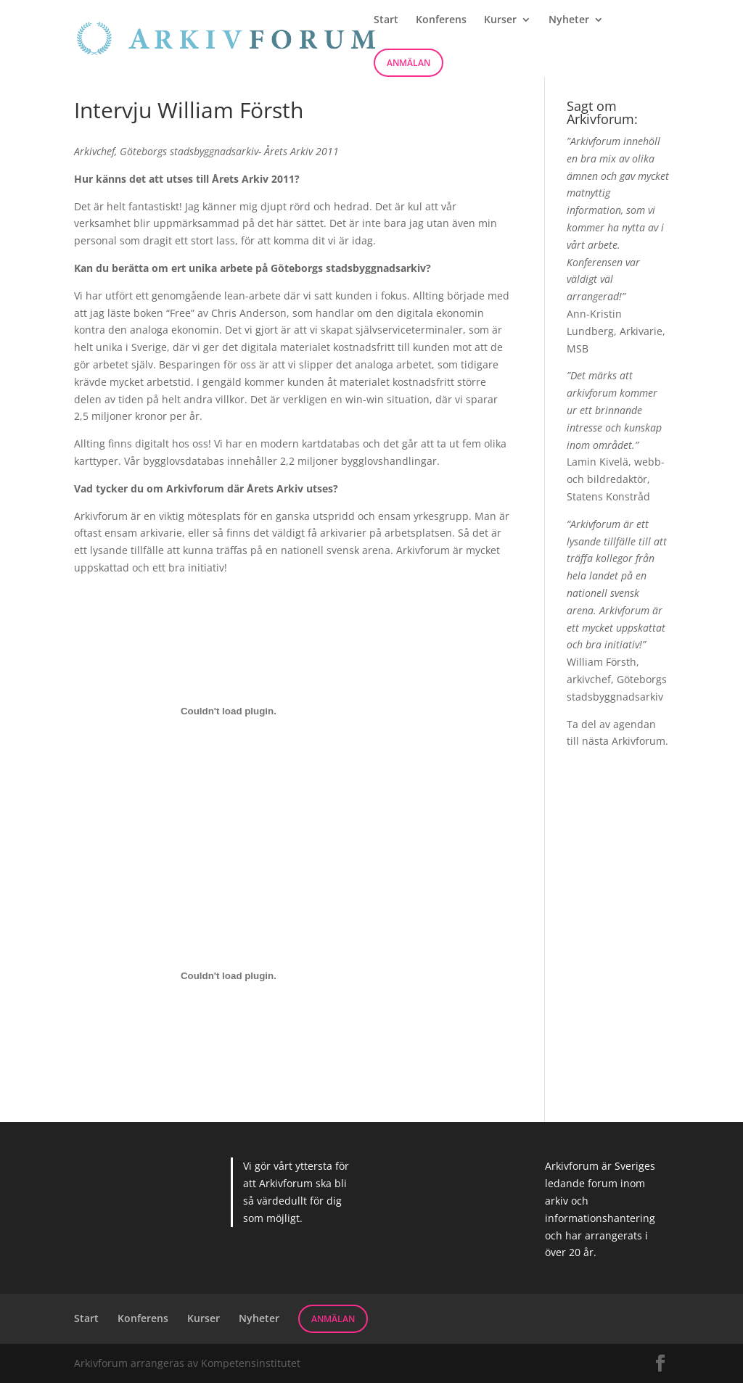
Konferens (441, 20)
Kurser (500, 20)
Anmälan (408, 63)
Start (386, 20)
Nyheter (569, 20)
